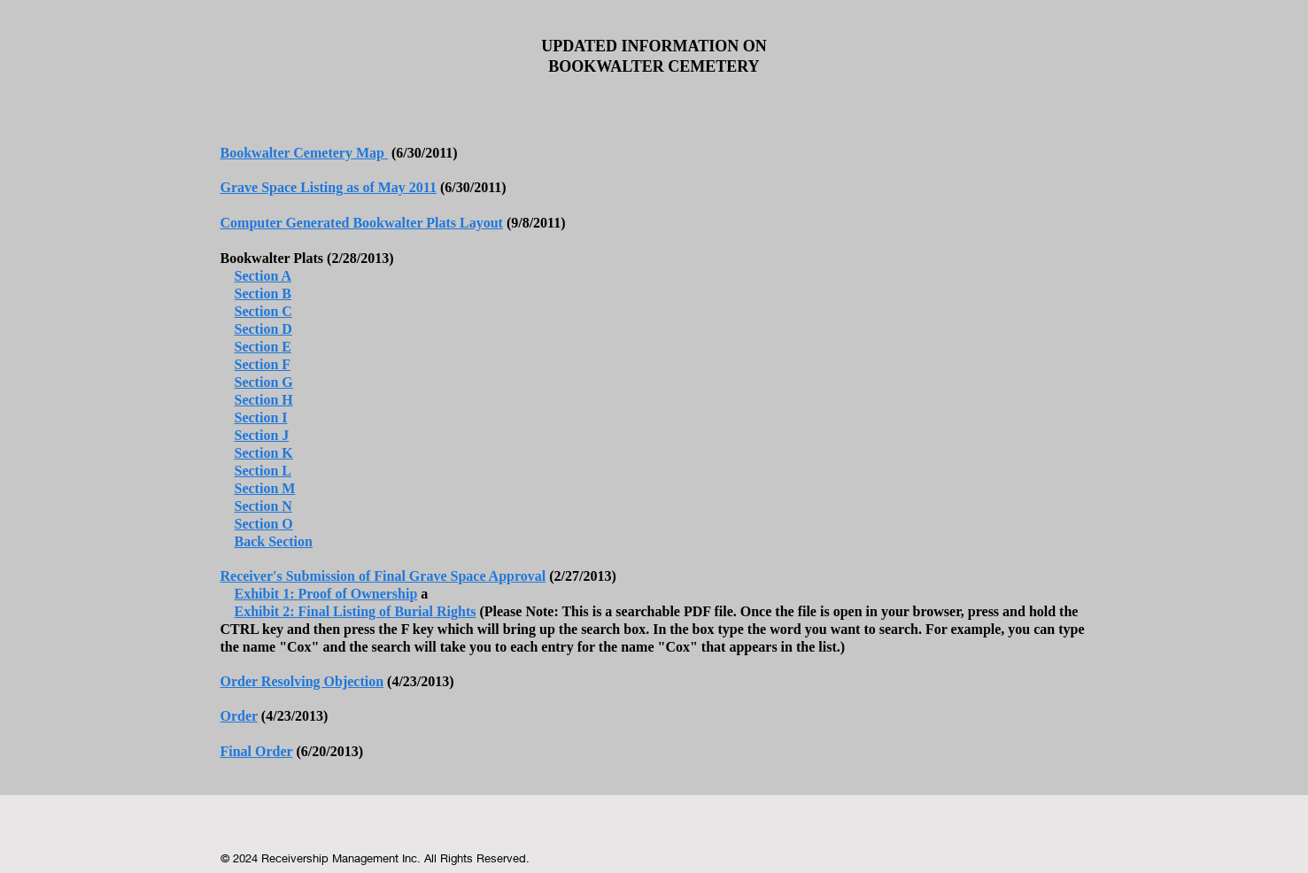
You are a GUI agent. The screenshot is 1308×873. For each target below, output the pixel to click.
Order (239, 715)
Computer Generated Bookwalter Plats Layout (362, 222)
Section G (264, 382)
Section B (263, 293)
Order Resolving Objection (302, 681)
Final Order (257, 751)
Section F (263, 364)
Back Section (274, 541)
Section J (262, 435)
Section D (263, 328)
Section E (263, 346)
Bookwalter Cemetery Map (304, 152)
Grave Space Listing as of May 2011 (329, 187)
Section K (264, 452)
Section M (265, 488)
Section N (263, 506)
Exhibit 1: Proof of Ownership (326, 593)
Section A (263, 275)
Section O (264, 523)
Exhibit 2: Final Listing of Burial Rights (355, 611)
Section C (263, 311)
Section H (264, 399)
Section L (263, 470)
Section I (261, 417)
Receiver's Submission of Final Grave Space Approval (383, 575)
